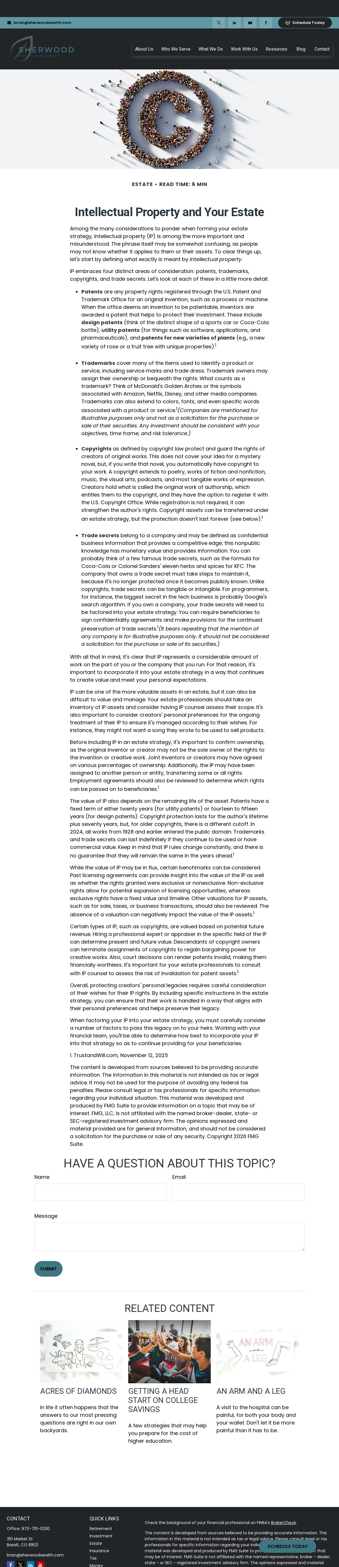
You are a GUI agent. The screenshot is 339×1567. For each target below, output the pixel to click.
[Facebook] (265, 5)
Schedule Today (288, 1546)
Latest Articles (103, 1563)
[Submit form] (48, 1252)
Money (96, 1548)
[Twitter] (218, 5)
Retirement (101, 1511)
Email (179, 1159)
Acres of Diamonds (78, 1374)
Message (45, 1198)
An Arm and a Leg (251, 1374)
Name (41, 1159)
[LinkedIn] (234, 5)
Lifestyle (98, 1556)
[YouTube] (250, 5)
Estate (96, 1526)
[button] (144, 31)
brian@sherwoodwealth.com (39, 5)
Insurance (99, 1534)
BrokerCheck (283, 1505)
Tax (93, 1541)
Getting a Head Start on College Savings (163, 1383)
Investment (101, 1519)
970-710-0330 (36, 1511)
